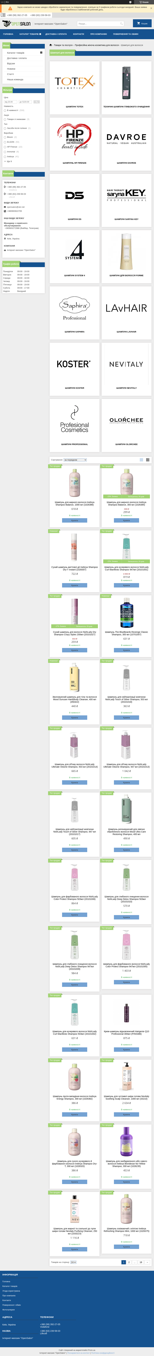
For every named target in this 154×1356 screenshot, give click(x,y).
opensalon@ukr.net (16, 207)
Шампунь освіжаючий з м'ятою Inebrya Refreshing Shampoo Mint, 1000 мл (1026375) (126, 1229)
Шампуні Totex (74, 106)
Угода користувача (11, 1291)
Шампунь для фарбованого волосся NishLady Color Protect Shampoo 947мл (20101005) (126, 965)
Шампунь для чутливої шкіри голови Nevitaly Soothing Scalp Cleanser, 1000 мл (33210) (126, 1097)
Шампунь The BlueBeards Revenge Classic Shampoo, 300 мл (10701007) (126, 633)
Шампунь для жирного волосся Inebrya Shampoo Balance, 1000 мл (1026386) (74, 503)
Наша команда (15, 79)
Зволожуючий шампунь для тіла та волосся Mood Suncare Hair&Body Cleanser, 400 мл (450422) (74, 699)
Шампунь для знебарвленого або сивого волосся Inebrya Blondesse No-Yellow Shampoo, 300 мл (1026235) (126, 1163)
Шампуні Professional (74, 444)
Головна (8, 34)
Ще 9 (9, 161)
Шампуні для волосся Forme (126, 275)
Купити (74, 520)
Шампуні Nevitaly (126, 388)
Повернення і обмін (11, 1305)
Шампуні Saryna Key (126, 219)
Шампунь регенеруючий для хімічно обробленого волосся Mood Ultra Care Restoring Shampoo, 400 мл (126, 831)
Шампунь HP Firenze (74, 163)
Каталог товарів (28, 34)
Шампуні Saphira (75, 332)
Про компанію (98, 34)
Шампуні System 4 (74, 275)
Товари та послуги (63, 45)
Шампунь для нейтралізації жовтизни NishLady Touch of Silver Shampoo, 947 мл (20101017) (74, 831)
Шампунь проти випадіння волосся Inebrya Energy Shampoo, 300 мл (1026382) (74, 1097)
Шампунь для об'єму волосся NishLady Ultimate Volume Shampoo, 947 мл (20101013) (126, 765)
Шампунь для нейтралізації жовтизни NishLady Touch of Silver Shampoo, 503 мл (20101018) (126, 699)
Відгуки (11, 63)
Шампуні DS (74, 219)
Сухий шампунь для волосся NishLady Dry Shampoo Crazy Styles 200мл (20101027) (74, 633)
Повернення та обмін (125, 34)
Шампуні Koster (74, 388)
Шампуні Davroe (126, 163)
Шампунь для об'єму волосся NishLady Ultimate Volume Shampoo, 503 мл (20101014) (75, 765)
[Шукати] (121, 23)
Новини (11, 68)
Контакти (78, 34)
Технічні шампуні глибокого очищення (126, 106)
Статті (10, 74)
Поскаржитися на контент (78, 1353)
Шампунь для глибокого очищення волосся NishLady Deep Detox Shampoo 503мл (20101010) (126, 899)
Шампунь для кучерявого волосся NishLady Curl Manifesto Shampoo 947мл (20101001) (126, 568)
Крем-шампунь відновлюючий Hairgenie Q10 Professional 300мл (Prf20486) (126, 1032)
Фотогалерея (8, 1310)
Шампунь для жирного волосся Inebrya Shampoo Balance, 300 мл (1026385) (126, 503)
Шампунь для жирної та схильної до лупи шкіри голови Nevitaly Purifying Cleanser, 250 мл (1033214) (74, 1231)
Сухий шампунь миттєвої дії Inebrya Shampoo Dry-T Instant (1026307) (74, 568)
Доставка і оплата (56, 34)
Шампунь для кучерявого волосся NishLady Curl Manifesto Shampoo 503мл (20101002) (74, 1032)
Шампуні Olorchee (127, 444)
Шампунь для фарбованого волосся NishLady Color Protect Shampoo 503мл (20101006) (74, 897)
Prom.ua (91, 1350)
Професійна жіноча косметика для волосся (97, 45)
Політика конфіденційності (103, 1353)
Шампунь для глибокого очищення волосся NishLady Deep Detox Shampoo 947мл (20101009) (75, 966)
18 (141, 1262)
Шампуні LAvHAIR (126, 332)
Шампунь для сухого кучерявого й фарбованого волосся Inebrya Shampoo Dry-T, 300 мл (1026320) (74, 1163)
